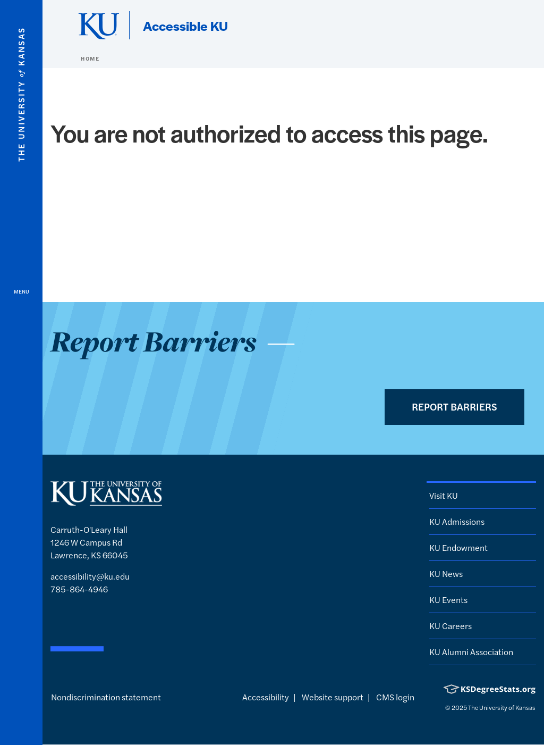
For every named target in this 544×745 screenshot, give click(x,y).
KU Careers (450, 626)
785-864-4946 (79, 589)
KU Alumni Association (471, 652)
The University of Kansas (502, 707)
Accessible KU (185, 25)
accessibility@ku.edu (90, 576)
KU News (446, 573)
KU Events (448, 599)
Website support (332, 697)
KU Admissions (456, 521)
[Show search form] (497, 25)
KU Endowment (458, 547)
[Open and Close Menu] (21, 372)
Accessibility (265, 697)
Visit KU (443, 495)
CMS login (395, 697)
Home (90, 58)
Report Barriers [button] (454, 406)
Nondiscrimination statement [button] (106, 697)
